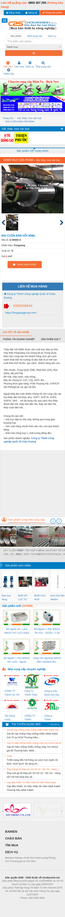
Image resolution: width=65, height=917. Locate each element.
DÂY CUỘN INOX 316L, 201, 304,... (12, 552)
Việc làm (8, 64)
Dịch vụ (30, 64)
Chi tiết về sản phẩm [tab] (16, 332)
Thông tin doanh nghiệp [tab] (19, 339)
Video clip (8, 71)
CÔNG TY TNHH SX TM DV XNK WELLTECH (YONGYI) (12, 693)
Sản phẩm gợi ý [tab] (51, 339)
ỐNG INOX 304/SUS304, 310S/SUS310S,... (45, 552)
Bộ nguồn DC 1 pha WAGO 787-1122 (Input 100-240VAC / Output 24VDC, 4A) (16, 631)
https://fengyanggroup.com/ (21, 312)
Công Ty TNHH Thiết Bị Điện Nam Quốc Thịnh (31, 693)
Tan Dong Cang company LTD (12, 717)
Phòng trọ (10, 903)
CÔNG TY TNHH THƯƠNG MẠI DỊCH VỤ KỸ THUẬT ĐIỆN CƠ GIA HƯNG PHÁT (31, 717)
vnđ (10, 256)
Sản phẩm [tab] (15, 36)
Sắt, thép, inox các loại (29, 118)
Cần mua (19, 64)
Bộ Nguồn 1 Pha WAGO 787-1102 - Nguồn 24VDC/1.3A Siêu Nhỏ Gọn (16, 660)
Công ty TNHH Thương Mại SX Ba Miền (50, 717)
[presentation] (53, 521)
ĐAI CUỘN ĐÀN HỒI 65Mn (20, 121)
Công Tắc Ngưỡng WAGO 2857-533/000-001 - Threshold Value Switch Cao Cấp (47, 660)
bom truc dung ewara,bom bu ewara (8, 597)
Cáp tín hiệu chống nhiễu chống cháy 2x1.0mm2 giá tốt (34, 743)
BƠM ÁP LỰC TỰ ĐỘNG (22, 597)
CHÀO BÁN (13, 838)
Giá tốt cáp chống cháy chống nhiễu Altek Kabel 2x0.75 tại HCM (34, 730)
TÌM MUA (11, 845)
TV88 (9, 756)
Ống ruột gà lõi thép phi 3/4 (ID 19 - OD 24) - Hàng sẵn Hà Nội (34, 769)
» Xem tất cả (54, 724)
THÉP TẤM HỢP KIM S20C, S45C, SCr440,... (29, 552)
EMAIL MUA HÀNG (24, 264)
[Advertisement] (32, 482)
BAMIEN (11, 831)
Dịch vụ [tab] (52, 36)
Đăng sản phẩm (52, 12)
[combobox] (34, 47)
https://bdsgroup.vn (28, 903)
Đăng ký (31, 12)
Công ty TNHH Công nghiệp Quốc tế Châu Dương (29, 295)
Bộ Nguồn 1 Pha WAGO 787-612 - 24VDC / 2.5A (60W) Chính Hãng (47, 631)
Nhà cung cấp (43, 64)
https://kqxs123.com (49, 903)
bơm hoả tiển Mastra (57, 597)
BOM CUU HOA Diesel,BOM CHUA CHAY (41, 597)
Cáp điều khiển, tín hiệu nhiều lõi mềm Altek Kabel (31, 782)
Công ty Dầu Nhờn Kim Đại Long (51, 693)
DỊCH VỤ (11, 852)
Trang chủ (8, 118)
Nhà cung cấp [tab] (34, 36)
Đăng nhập (13, 12)
